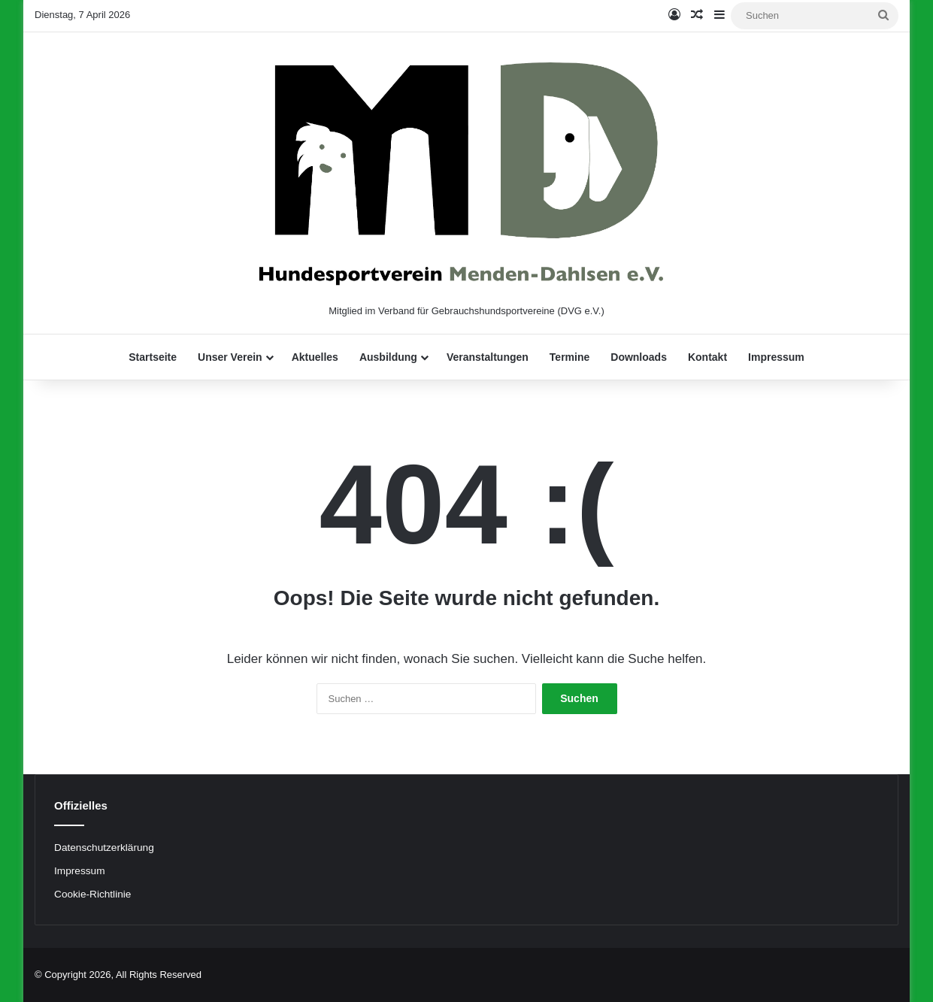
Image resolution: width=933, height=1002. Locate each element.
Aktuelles (315, 357)
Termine (569, 357)
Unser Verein (230, 357)
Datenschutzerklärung (104, 847)
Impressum (776, 357)
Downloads (638, 357)
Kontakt (707, 357)
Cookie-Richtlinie (92, 894)
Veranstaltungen (488, 357)
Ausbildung (388, 357)
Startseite (153, 357)
